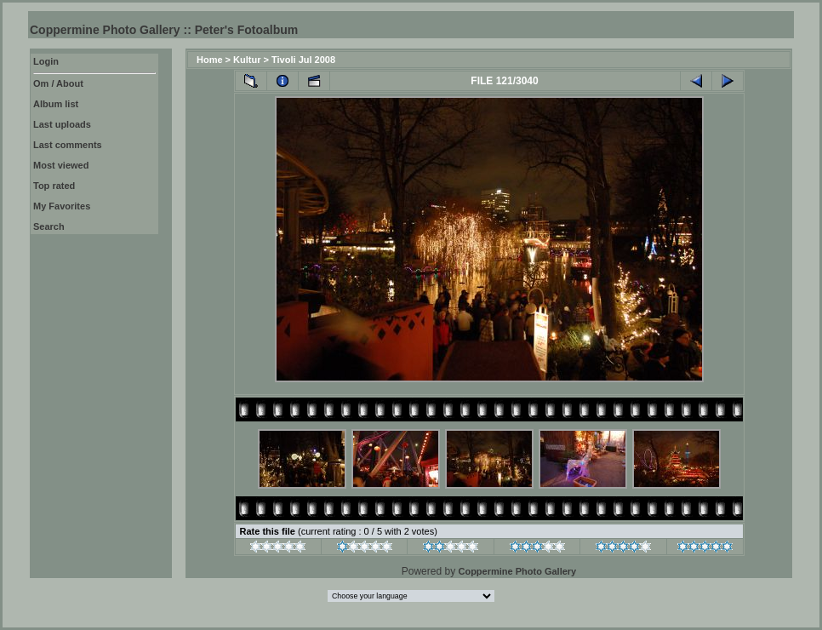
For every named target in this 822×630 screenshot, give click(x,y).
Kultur (246, 59)
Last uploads (62, 124)
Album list (55, 104)
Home (210, 59)
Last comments (67, 145)
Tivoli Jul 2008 (303, 59)
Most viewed (60, 165)
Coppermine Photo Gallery (517, 571)
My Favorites (61, 206)
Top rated (54, 185)
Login (46, 61)
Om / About (58, 83)
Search (49, 226)
